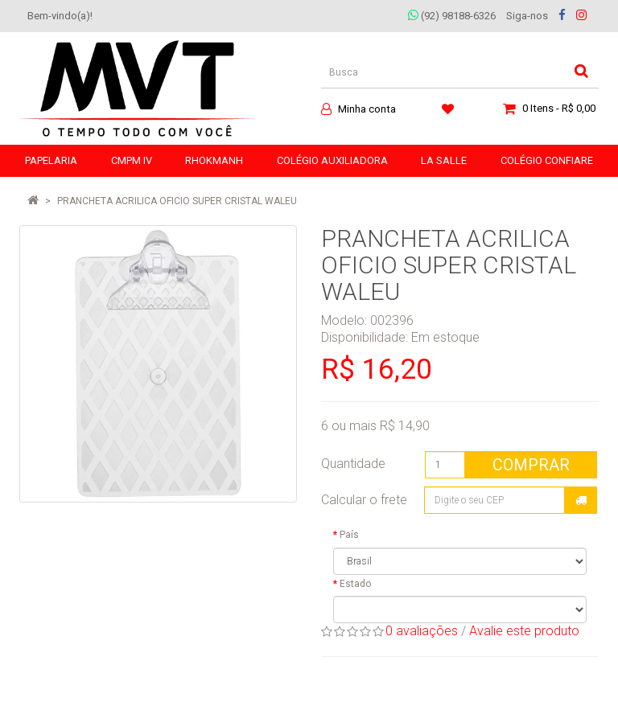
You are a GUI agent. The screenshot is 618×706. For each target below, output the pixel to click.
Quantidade (353, 463)
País (349, 534)
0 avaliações (421, 630)
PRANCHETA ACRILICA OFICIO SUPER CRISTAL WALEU (177, 201)
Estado (355, 583)
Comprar (531, 464)
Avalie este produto (524, 630)
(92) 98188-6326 (452, 16)
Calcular (581, 500)
